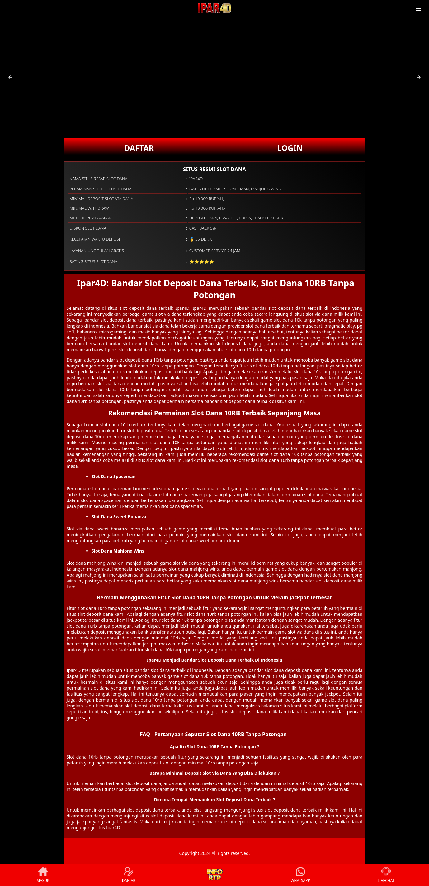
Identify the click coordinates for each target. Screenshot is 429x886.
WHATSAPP (300, 875)
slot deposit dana (134, 360)
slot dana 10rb (115, 425)
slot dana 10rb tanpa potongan (109, 608)
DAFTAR (139, 147)
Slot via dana (81, 529)
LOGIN (290, 147)
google (74, 718)
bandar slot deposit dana (279, 308)
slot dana (160, 670)
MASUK (42, 875)
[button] (10, 77)
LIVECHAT (386, 875)
